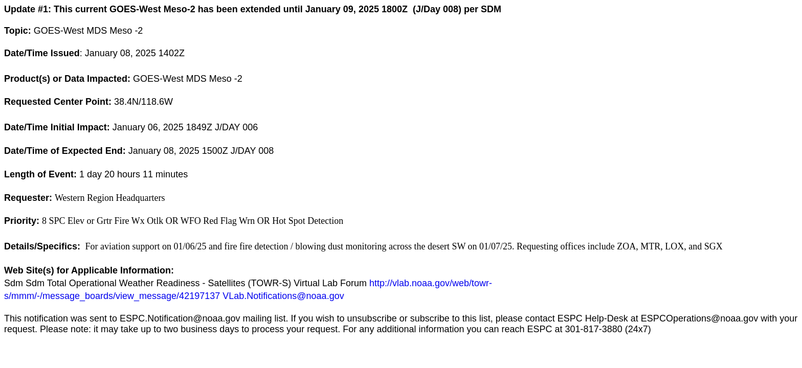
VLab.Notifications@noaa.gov (283, 296)
